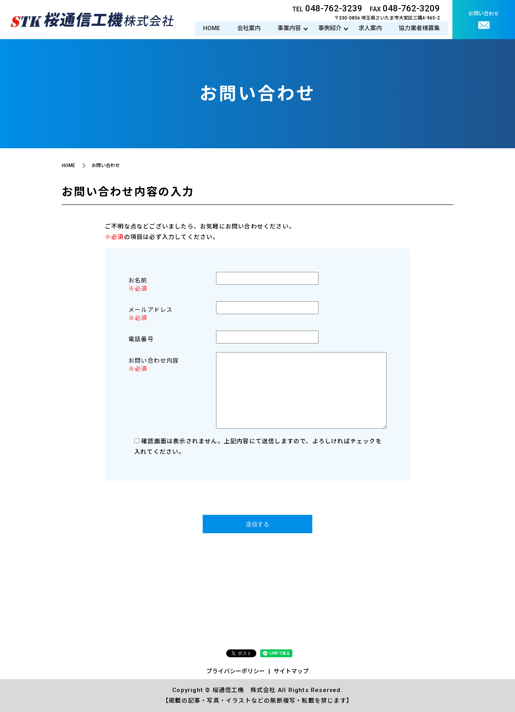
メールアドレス (150, 309)
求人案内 (369, 28)
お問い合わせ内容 (153, 360)
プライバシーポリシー (235, 671)
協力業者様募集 (419, 28)
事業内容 (287, 28)
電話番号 (141, 339)
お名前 (138, 280)
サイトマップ (291, 671)
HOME (208, 28)
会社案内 (246, 28)
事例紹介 (328, 28)
